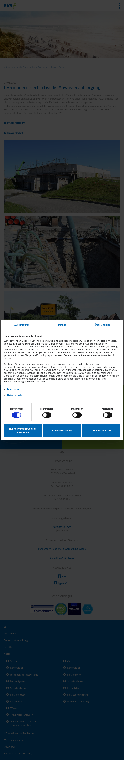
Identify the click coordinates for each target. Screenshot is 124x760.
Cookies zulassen (101, 430)
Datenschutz (14, 395)
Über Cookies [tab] (102, 324)
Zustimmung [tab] (21, 324)
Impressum (13, 388)
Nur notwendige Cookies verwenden (22, 430)
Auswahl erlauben (62, 430)
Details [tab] (62, 324)
